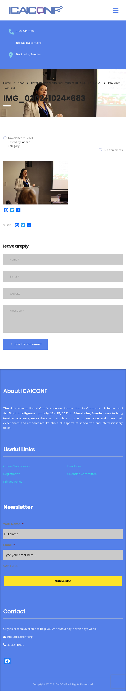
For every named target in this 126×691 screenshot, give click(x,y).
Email (9, 545)
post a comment (26, 344)
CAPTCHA (10, 566)
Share (7, 225)
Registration (11, 474)
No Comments (111, 150)
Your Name (13, 524)
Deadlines (74, 466)
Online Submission (16, 466)
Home (7, 83)
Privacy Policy (12, 481)
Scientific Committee (82, 474)
